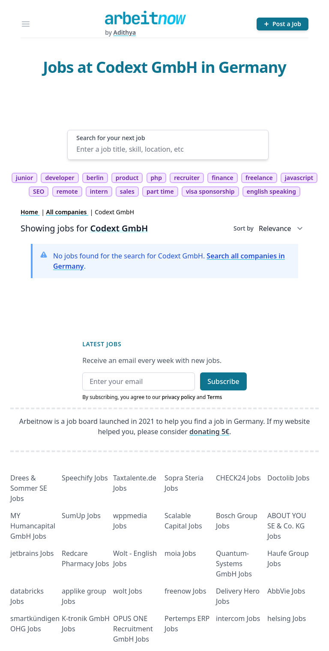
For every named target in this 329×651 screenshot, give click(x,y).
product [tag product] (127, 178)
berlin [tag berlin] (95, 178)
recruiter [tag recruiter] (187, 178)
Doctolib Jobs (288, 478)
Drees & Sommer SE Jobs (28, 488)
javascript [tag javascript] (299, 178)
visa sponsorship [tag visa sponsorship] (210, 191)
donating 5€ (209, 431)
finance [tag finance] (222, 178)
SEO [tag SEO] (39, 191)
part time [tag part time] (160, 191)
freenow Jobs (185, 591)
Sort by (243, 228)
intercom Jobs (238, 618)
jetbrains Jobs (32, 553)
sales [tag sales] (127, 191)
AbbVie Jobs (286, 591)
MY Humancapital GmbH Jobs (32, 526)
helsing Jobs (286, 618)
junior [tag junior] (24, 178)
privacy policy (178, 397)
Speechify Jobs (85, 478)
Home (30, 212)
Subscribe (223, 381)
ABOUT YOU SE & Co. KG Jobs (286, 526)
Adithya (124, 32)
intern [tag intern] (99, 191)
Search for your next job (110, 138)
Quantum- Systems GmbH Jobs (234, 564)
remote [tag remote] (67, 191)
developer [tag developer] (59, 178)
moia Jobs (180, 553)
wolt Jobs (127, 591)
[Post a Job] (282, 24)
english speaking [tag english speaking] (271, 191)
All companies (67, 212)
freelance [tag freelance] (259, 178)
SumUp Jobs (81, 515)
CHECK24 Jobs (238, 478)
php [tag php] (156, 178)
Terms (214, 397)
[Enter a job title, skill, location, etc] (168, 149)
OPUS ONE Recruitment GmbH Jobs (133, 629)
